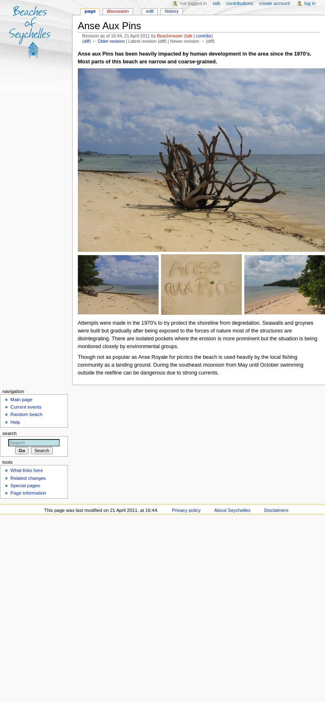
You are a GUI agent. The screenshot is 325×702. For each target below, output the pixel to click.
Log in (310, 3)
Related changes (28, 478)
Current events (25, 406)
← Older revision (108, 41)
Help (15, 422)
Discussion (118, 11)
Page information (28, 492)
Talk (216, 3)
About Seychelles (232, 510)
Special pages (25, 485)
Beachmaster (170, 35)
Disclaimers (276, 510)
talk (189, 35)
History (172, 11)
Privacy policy (186, 510)
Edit (150, 11)
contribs (203, 35)
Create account (274, 3)
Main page (21, 399)
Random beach (26, 414)
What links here (26, 470)
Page (90, 11)
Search (9, 433)
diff (86, 41)
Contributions (239, 3)
